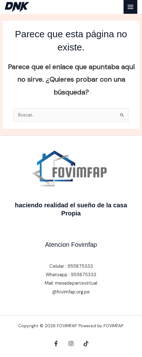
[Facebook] (56, 343)
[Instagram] (71, 343)
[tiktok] (86, 343)
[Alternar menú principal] (130, 7)
